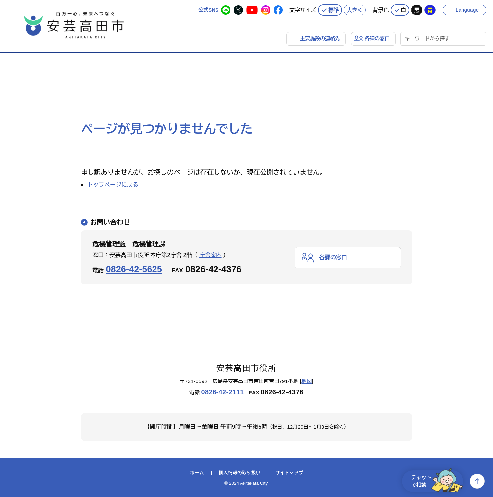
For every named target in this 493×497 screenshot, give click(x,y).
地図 (306, 381)
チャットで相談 (437, 481)
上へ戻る (477, 481)
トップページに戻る (113, 185)
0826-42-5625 (134, 269)
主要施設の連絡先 (320, 38)
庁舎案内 (210, 255)
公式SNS (208, 10)
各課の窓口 (377, 38)
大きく (355, 10)
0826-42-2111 (222, 392)
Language (467, 10)
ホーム (197, 473)
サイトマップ (289, 473)
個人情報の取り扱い (240, 473)
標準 (333, 10)
